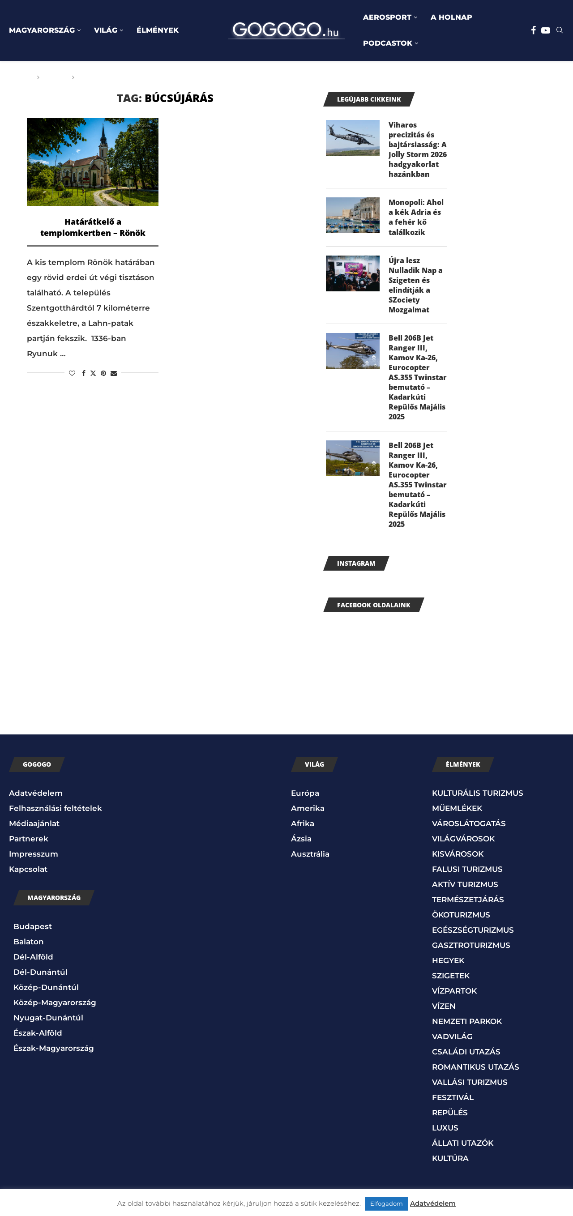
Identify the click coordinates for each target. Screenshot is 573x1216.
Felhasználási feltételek (55, 813)
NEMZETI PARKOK (467, 1026)
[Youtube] (546, 30)
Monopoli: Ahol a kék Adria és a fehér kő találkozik (416, 218)
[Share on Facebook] (84, 373)
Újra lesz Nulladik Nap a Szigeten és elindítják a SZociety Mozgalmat (416, 287)
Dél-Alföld (33, 961)
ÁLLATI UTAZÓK (462, 1148)
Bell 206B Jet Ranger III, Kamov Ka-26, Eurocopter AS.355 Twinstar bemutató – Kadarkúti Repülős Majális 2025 (418, 380)
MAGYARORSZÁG (42, 30)
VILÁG (105, 30)
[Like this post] (72, 373)
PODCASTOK (387, 43)
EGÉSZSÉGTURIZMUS (473, 935)
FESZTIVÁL (453, 1102)
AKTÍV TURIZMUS (465, 889)
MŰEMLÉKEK (457, 813)
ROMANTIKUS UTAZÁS (475, 1072)
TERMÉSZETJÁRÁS (468, 904)
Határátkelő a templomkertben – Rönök (92, 227)
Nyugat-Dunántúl (48, 1022)
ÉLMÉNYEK (158, 30)
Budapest (32, 931)
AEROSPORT (387, 17)
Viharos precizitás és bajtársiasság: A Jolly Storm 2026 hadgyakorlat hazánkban (418, 150)
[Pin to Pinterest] (103, 373)
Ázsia (301, 844)
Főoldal (16, 77)
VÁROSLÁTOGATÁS (469, 828)
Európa (305, 798)
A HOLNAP (451, 17)
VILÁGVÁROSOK (463, 844)
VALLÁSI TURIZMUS (470, 1087)
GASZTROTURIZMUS (471, 950)
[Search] (559, 31)
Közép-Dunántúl (46, 992)
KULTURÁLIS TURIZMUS (477, 798)
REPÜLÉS (450, 1118)
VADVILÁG (452, 1041)
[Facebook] (533, 30)
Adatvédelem (36, 798)
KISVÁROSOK (457, 859)
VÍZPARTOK (454, 996)
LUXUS (445, 1133)
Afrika (302, 828)
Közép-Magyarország (54, 1007)
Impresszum (33, 859)
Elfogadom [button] (386, 1203)
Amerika (308, 813)
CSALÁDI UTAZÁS (466, 1057)
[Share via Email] (114, 373)
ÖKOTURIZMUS (461, 920)
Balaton (28, 946)
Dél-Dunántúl (40, 977)
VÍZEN (444, 1011)
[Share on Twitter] (93, 373)
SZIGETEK (451, 981)
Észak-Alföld (37, 1037)
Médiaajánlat (34, 828)
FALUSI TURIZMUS (467, 874)
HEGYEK (448, 965)
